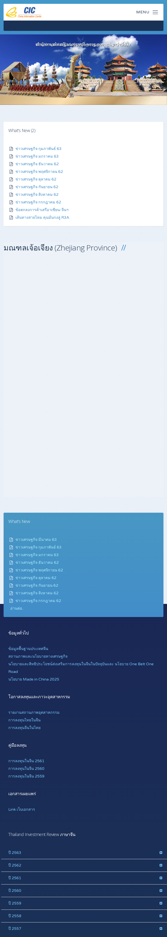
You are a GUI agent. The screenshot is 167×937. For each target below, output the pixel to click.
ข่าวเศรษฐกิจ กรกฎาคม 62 (38, 202)
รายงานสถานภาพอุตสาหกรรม (34, 712)
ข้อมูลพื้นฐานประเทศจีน (28, 648)
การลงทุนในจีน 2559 (26, 776)
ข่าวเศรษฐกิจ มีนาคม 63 (36, 539)
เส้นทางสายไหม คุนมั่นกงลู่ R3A (42, 217)
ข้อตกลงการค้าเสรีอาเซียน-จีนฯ (42, 209)
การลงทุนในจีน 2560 (26, 768)
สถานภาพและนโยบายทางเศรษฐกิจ (38, 656)
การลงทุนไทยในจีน (24, 720)
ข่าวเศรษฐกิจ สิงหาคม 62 (37, 194)
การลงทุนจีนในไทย (24, 727)
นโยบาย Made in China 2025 (33, 679)
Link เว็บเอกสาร (21, 809)
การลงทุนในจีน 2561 (26, 760)
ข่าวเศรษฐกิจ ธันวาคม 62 (37, 163)
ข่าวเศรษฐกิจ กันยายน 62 (37, 186)
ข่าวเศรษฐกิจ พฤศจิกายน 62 (39, 171)
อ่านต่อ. (16, 608)
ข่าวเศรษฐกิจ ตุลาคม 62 (36, 179)
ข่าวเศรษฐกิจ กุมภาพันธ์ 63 (39, 148)
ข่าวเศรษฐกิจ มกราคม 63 (37, 156)
